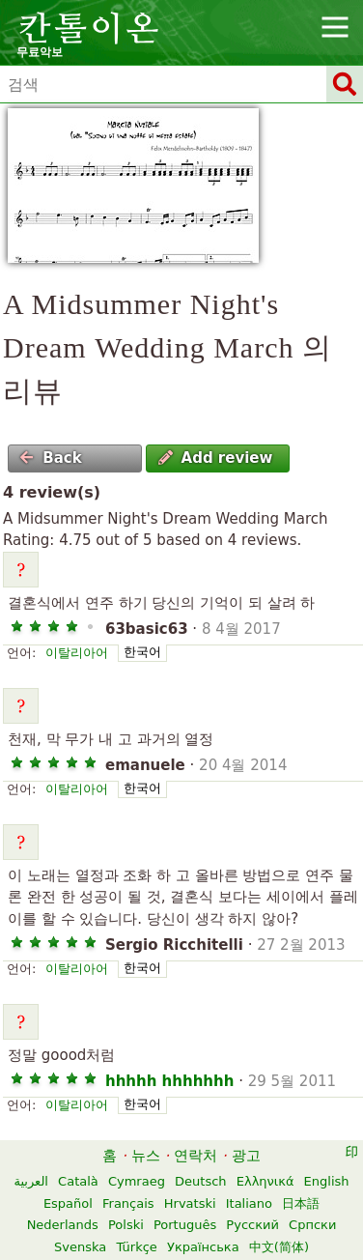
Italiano (249, 1203)
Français (128, 1203)
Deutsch (201, 1181)
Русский (252, 1224)
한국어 (142, 651)
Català (78, 1181)
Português (185, 1224)
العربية (31, 1181)
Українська (203, 1247)
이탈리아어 (76, 652)
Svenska (80, 1247)
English (326, 1181)
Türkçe (136, 1247)
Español (68, 1203)
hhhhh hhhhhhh (169, 1081)
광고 (246, 1155)
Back (50, 458)
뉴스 (145, 1155)
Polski (126, 1224)
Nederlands (62, 1224)
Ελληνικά (265, 1181)
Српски (312, 1224)
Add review (215, 458)
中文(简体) (279, 1247)
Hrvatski (190, 1203)
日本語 (301, 1203)
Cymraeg (136, 1181)
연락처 (195, 1155)
